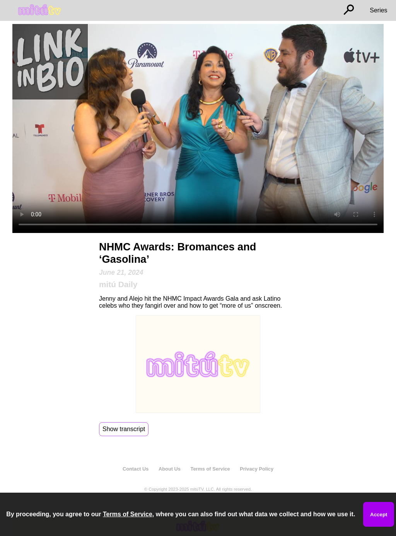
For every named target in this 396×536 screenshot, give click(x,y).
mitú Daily (118, 284)
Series (378, 10)
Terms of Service (210, 469)
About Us (170, 469)
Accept (378, 514)
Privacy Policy (256, 469)
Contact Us (136, 469)
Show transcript (123, 429)
